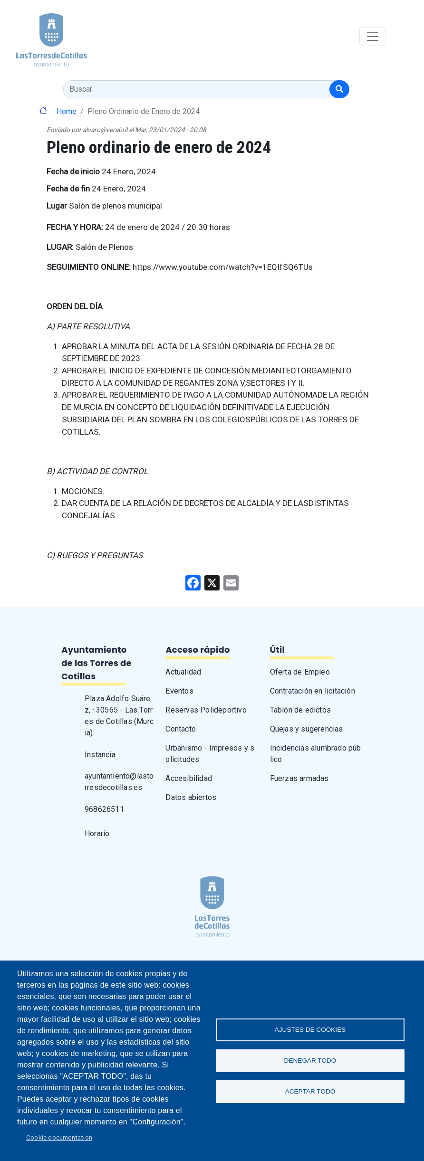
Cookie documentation (59, 1137)
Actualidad (183, 671)
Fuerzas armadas (299, 778)
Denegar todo (310, 1060)
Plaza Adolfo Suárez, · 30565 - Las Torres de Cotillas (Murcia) (119, 715)
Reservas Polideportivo (205, 709)
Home (67, 111)
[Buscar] (339, 89)
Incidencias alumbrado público (315, 753)
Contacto (180, 728)
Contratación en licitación (312, 690)
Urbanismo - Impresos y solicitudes (209, 753)
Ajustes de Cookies (310, 1029)
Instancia (100, 754)
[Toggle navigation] (372, 36)
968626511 (104, 809)
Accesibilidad (188, 778)
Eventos (179, 690)
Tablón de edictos (300, 709)
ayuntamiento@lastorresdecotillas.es (119, 781)
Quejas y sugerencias (306, 728)
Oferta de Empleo (300, 671)
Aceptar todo (310, 1091)
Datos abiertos (190, 797)
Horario (97, 833)
